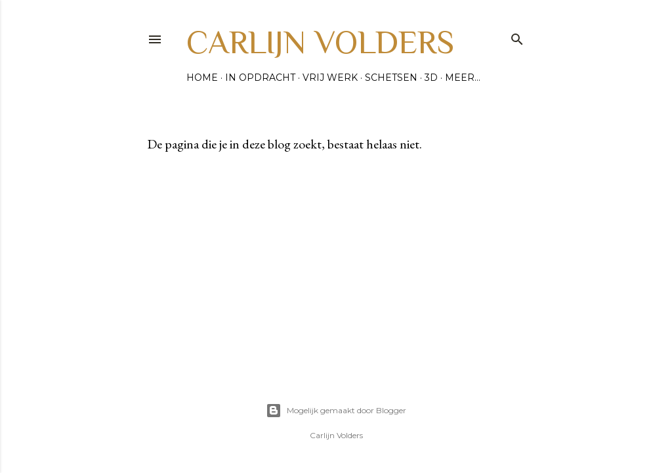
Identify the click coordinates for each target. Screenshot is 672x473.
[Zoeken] (517, 36)
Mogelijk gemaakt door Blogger (336, 410)
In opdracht (260, 77)
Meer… (462, 77)
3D (431, 77)
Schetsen (391, 77)
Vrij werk (330, 77)
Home (202, 77)
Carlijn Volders (320, 42)
